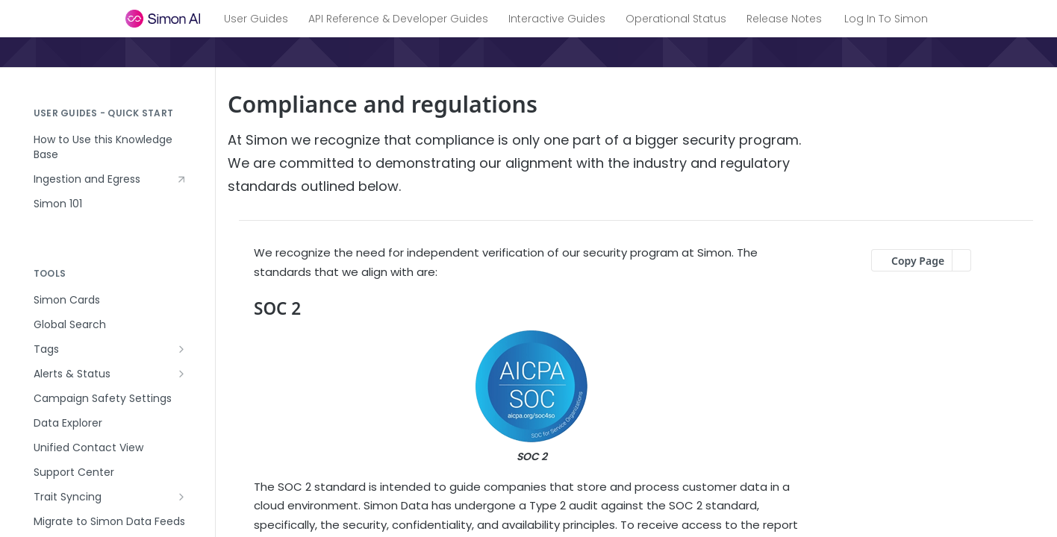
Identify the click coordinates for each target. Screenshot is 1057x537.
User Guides (256, 18)
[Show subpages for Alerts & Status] (181, 374)
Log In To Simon (886, 18)
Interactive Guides (556, 18)
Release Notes (784, 18)
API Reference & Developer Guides (398, 18)
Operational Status (676, 18)
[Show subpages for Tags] (181, 349)
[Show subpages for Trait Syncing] (181, 497)
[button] (531, 398)
